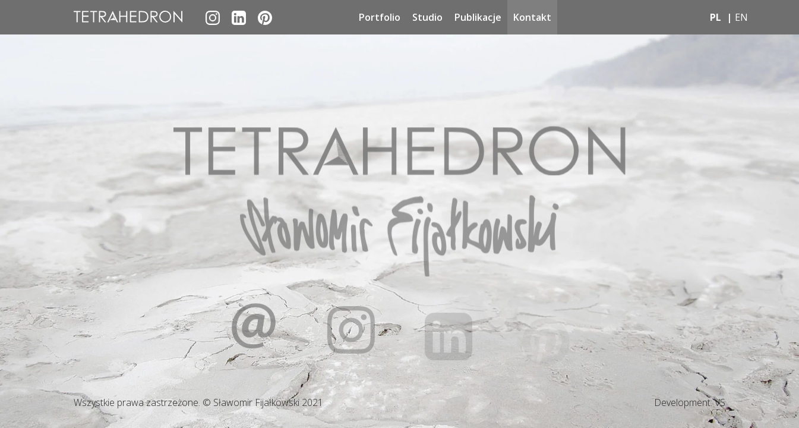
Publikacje (477, 17)
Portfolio (379, 17)
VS (720, 402)
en (741, 17)
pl (715, 17)
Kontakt (532, 17)
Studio (427, 17)
